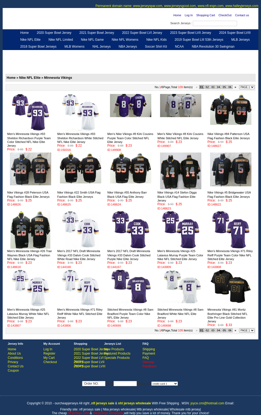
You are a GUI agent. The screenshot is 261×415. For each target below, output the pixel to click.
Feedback (208, 53)
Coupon (13, 370)
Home (177, 15)
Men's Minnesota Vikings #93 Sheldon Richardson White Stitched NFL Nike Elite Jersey (80, 137)
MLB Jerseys (240, 40)
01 (201, 87)
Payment (148, 353)
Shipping (148, 349)
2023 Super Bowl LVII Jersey (190, 33)
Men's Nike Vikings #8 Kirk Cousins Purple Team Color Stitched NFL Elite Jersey (130, 137)
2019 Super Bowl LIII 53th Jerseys (199, 40)
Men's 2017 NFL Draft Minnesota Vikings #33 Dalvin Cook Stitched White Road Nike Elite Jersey (78, 255)
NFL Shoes (148, 53)
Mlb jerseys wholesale (152, 409)
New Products (114, 349)
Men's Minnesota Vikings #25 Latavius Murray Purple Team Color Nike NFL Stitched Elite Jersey (180, 255)
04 (218, 87)
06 (229, 87)
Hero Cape (64, 53)
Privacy (13, 362)
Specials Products (117, 358)
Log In (189, 15)
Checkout (50, 362)
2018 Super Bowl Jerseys (38, 46)
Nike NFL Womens (125, 40)
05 (224, 87)
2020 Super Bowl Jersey (54, 33)
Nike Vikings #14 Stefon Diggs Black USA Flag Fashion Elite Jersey (177, 196)
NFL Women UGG (119, 53)
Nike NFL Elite (30, 40)
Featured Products (117, 353)
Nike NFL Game (92, 40)
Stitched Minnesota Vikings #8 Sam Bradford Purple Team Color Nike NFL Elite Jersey (130, 313)
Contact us (242, 15)
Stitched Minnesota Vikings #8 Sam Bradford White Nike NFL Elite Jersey (180, 313)
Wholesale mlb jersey (185, 409)
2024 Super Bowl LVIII (235, 33)
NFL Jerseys (89, 53)
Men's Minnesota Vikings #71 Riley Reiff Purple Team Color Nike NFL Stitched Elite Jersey (230, 255)
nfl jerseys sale (89, 409)
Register (49, 353)
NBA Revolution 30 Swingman (213, 46)
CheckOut (224, 15)
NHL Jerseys (101, 46)
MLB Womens (74, 46)
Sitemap (148, 362)
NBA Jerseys (128, 46)
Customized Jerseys (34, 53)
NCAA (179, 46)
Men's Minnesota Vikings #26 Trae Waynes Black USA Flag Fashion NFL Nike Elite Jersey (29, 255)
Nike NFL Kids (156, 40)
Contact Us (15, 366)
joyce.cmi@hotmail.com (207, 403)
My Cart (49, 358)
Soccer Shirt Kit (156, 46)
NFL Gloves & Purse (178, 53)
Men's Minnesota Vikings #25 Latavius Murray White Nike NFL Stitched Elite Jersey (28, 313)
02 (207, 87)
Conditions (15, 358)
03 (212, 87)
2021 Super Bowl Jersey (96, 33)
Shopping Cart (205, 15)
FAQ (145, 358)
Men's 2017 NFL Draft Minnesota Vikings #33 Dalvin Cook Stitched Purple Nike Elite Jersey (128, 255)
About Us (14, 353)
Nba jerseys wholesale (119, 409)
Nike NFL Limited (60, 40)
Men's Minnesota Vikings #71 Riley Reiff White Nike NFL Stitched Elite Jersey (80, 313)
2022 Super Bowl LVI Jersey (142, 33)
